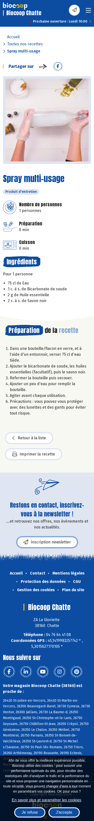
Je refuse (30, 812)
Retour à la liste (29, 438)
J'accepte (64, 812)
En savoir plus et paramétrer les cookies (46, 800)
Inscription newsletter (47, 542)
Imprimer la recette (33, 454)
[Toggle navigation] (88, 12)
